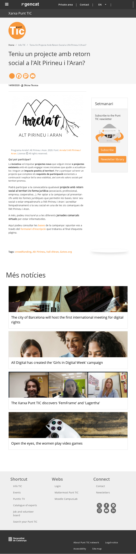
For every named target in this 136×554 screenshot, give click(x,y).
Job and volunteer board (23, 513)
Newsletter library (112, 159)
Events (17, 492)
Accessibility (79, 548)
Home (11, 44)
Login (58, 486)
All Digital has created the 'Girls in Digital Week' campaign (57, 362)
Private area (65, 4)
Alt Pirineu (39, 251)
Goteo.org (66, 251)
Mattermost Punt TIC (66, 492)
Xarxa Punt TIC (20, 13)
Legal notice (111, 542)
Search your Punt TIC (25, 521)
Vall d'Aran (52, 251)
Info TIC (17, 486)
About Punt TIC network (86, 542)
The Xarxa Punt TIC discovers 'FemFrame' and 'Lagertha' (55, 403)
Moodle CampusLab (66, 498)
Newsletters (103, 492)
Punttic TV (19, 498)
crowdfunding (23, 251)
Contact (84, 4)
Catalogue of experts (25, 505)
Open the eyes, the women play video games (47, 443)
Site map (97, 548)
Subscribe (107, 150)
